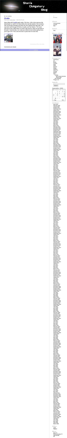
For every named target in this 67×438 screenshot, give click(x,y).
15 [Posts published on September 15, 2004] (57, 95)
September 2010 (57, 275)
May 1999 (55, 421)
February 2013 (56, 241)
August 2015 (56, 206)
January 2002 (56, 393)
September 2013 (57, 233)
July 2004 (55, 363)
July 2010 (55, 278)
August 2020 (56, 137)
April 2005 (55, 352)
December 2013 (57, 229)
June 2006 (55, 336)
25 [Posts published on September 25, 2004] (62, 96)
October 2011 (56, 260)
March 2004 (56, 368)
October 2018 (56, 161)
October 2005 (56, 345)
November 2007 (57, 316)
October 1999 (56, 415)
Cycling (11, 19)
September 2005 (57, 346)
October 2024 (56, 107)
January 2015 (56, 214)
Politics (55, 72)
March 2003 (56, 382)
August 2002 (56, 388)
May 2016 (55, 195)
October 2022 (56, 117)
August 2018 (56, 163)
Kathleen (55, 69)
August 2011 (56, 263)
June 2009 (55, 293)
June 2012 (55, 251)
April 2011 (55, 267)
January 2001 (56, 404)
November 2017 (57, 174)
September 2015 (57, 205)
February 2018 (56, 170)
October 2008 (56, 303)
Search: (55, 82)
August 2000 (56, 408)
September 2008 (57, 304)
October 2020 (56, 135)
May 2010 (55, 280)
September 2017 (57, 176)
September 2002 (57, 387)
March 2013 (56, 240)
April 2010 (55, 281)
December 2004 (57, 357)
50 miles (7, 18)
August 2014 (56, 220)
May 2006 (55, 337)
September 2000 (57, 407)
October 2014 (56, 218)
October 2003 (56, 374)
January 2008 (56, 313)
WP (54, 436)
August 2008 (56, 305)
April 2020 (55, 142)
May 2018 (55, 167)
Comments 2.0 (57, 434)
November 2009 (57, 287)
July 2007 (55, 320)
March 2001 (56, 402)
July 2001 (55, 399)
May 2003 (55, 380)
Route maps (59, 77)
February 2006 (56, 341)
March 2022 (56, 125)
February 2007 (56, 326)
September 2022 (57, 118)
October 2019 (56, 148)
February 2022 (56, 126)
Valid (56, 435)
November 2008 (57, 302)
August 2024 (56, 110)
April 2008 (55, 310)
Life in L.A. (55, 70)
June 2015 (55, 208)
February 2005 (56, 355)
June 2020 (55, 139)
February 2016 (56, 199)
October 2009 (56, 288)
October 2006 (56, 331)
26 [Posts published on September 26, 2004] (64, 96)
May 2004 (55, 365)
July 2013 (55, 235)
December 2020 (57, 132)
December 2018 (57, 158)
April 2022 (55, 124)
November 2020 (57, 134)
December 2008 (57, 300)
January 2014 (56, 228)
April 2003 (55, 381)
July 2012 (55, 249)
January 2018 (56, 171)
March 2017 (56, 183)
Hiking (54, 68)
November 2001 (57, 395)
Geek (54, 65)
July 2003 (55, 377)
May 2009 (55, 294)
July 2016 (55, 193)
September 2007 (57, 318)
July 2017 (55, 179)
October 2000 (56, 406)
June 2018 (55, 165)
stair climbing (58, 78)
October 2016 (56, 189)
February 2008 (56, 312)
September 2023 (57, 115)
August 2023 (56, 116)
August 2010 (56, 277)
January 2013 (56, 242)
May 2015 (55, 209)
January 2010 (56, 285)
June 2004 (55, 364)
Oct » (63, 100)
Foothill (15, 22)
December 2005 (57, 343)
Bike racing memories (61, 76)
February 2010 (56, 284)
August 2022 (56, 119)
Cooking (55, 63)
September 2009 (57, 290)
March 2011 (56, 268)
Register (55, 428)
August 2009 (56, 291)
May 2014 (55, 223)
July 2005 (55, 349)
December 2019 (57, 145)
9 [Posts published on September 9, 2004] (59, 93)
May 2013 (55, 238)
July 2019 (55, 151)
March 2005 (56, 354)
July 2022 (55, 121)
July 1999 (55, 419)
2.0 (55, 432)
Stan (14, 19)
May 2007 (55, 323)
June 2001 (55, 400)
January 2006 (56, 342)
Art (54, 61)
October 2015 (56, 203)
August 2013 (56, 234)
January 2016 (56, 200)
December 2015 (57, 201)
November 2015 (57, 202)
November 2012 (57, 245)
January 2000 (56, 413)
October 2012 (56, 246)
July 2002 (55, 389)
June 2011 (55, 265)
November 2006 (57, 330)
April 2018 (55, 168)
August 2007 (56, 319)
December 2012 (57, 244)
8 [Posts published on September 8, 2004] (57, 93)
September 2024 (57, 109)
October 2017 (56, 175)
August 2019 (56, 150)
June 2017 (55, 180)
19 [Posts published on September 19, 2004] (64, 95)
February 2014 (56, 227)
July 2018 (55, 164)
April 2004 (55, 367)
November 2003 (57, 372)
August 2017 (56, 177)
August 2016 (56, 191)
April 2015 (55, 210)
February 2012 (56, 255)
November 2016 (57, 188)
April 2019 (55, 155)
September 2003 (57, 375)
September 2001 (57, 396)
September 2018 (57, 162)
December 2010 (57, 272)
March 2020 (56, 143)
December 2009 (57, 286)
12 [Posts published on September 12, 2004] (64, 93)
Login (54, 427)
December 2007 (57, 315)
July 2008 (55, 306)
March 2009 (56, 297)
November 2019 (57, 147)
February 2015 (56, 213)
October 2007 (56, 317)
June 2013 (55, 236)
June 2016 (55, 194)
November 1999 (57, 414)
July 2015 (55, 207)
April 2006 (55, 338)
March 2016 (56, 197)
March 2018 (56, 169)
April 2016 (55, 196)
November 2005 (57, 344)
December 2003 (57, 371)
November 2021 (57, 129)
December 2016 (57, 187)
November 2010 (57, 273)
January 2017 (56, 186)
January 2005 (56, 356)
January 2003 (56, 384)
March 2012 (56, 254)
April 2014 (55, 225)
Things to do (56, 79)
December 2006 (57, 329)
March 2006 (56, 339)
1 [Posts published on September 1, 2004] (57, 91)
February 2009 (56, 298)
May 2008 (55, 309)
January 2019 (56, 157)
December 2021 (57, 128)
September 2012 (57, 247)
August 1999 (56, 417)
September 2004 (57, 361)
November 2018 (57, 160)
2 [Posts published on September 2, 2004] (59, 91)
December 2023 (57, 111)
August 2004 (56, 362)
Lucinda (55, 24)
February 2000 (56, 412)
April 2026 (55, 104)
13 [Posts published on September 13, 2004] (53, 95)
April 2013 (55, 239)
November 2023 (57, 112)
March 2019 (56, 156)
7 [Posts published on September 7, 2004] (55, 93)
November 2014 (57, 216)
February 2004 (56, 369)
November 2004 (57, 358)
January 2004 (56, 370)
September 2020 (57, 136)
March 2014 (56, 226)
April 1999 (55, 422)
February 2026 (56, 105)
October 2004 (56, 359)
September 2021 (57, 131)
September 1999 (57, 416)
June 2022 (55, 122)
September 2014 (57, 219)
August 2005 (56, 348)
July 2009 (55, 292)
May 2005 (55, 351)
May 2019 (55, 154)
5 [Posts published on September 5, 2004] (64, 91)
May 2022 (55, 123)
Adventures (56, 59)
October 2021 (56, 130)
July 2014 (55, 221)
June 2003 (55, 378)
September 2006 (57, 332)
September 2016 (57, 190)
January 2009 (56, 299)
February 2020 (56, 144)
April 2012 (55, 253)
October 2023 (56, 113)
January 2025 (56, 106)
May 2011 (55, 266)
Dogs (54, 64)
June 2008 (55, 307)
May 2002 (55, 391)
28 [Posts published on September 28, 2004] (55, 98)
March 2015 (56, 212)
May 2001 (55, 401)
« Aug (54, 100)
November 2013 (57, 230)
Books (54, 62)
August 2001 (56, 397)
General (55, 66)
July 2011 (55, 264)
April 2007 (55, 324)
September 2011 (57, 261)
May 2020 (55, 141)
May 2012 (55, 252)
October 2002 (56, 386)
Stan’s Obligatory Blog (33, 6)
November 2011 (57, 259)
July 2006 (55, 335)
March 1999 (56, 423)
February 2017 (56, 184)
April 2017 (55, 182)
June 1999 (55, 420)
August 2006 (56, 333)
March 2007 (56, 325)
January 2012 (56, 257)
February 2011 (56, 270)
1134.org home (56, 23)
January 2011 (56, 271)
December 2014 (57, 215)
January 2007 (56, 328)
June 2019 (55, 152)
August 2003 (56, 376)
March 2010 (56, 283)
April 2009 (55, 296)
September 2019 (57, 149)
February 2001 (56, 403)
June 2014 (55, 222)
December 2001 (57, 394)
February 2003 (56, 383)
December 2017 (57, 173)
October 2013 (56, 232)
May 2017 (55, 181)
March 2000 (56, 410)
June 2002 (55, 390)
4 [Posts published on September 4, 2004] (62, 91)
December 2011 (57, 258)
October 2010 (56, 274)
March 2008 (56, 311)
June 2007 (55, 322)
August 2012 (56, 248)
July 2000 (55, 409)
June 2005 (55, 350)
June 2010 (55, 279)
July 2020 (55, 138)
